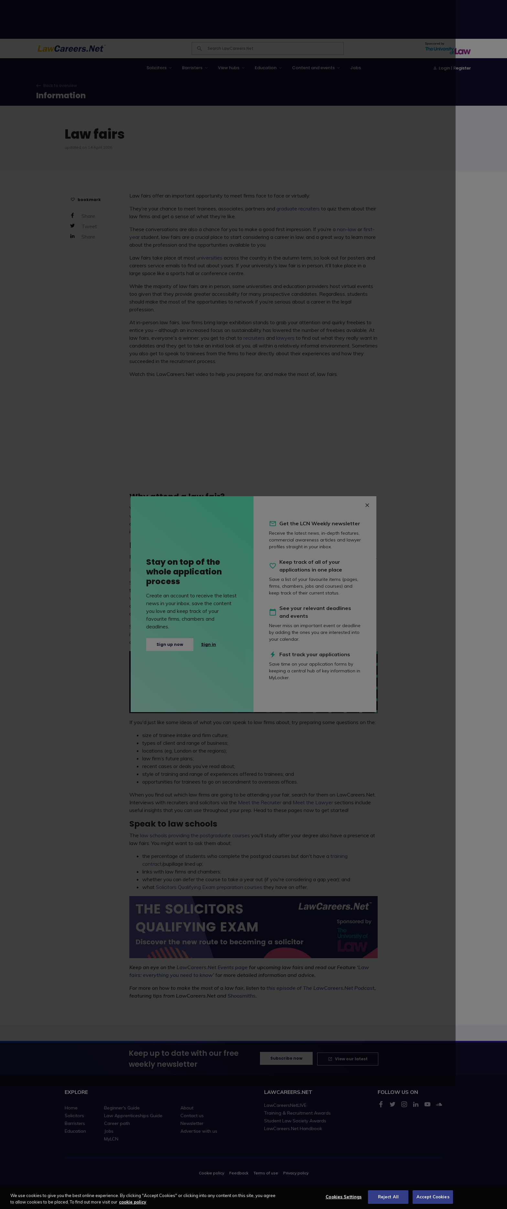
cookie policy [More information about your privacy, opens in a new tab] (132, 1201)
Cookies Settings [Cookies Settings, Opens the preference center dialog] (343, 1196)
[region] (253, 1197)
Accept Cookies (432, 1196)
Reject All (388, 1196)
